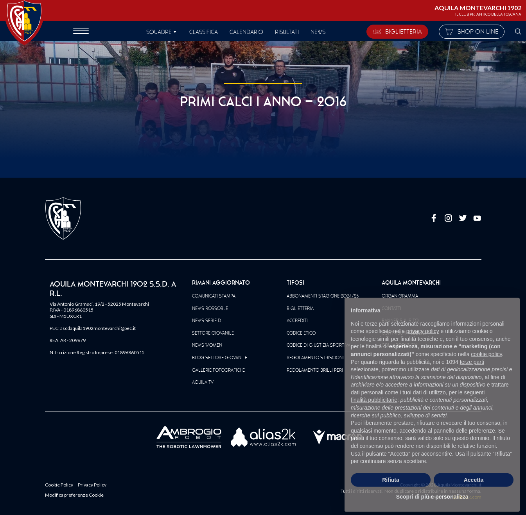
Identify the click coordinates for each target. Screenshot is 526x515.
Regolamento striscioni (315, 357)
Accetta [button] (474, 493)
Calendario (246, 32)
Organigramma (400, 296)
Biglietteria (300, 308)
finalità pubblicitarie (374, 413)
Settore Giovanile (213, 333)
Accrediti (297, 320)
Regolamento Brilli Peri (315, 370)
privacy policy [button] (422, 344)
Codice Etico (301, 333)
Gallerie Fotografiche (218, 370)
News (318, 32)
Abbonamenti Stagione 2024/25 (323, 296)
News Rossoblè (210, 308)
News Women (207, 345)
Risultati (287, 32)
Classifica (203, 32)
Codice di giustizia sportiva (318, 345)
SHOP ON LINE (471, 31)
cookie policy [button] (486, 367)
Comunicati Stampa (213, 296)
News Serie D (206, 320)
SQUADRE (159, 32)
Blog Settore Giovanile (219, 357)
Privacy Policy (92, 485)
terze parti (472, 375)
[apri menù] (81, 32)
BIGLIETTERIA (397, 31)
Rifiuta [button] (390, 493)
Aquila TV (203, 382)
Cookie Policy (59, 485)
